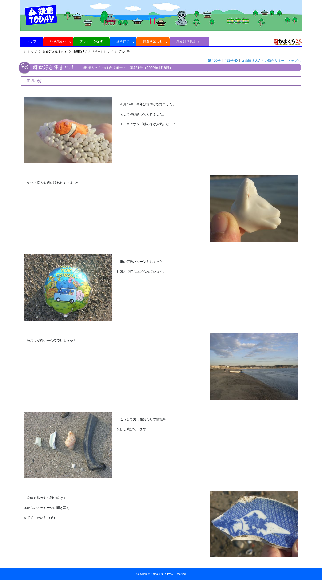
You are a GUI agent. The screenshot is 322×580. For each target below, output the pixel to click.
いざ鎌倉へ (58, 41)
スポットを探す (91, 41)
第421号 (124, 51)
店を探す (123, 41)
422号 (231, 60)
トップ (31, 41)
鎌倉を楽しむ (153, 41)
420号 (214, 60)
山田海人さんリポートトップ (93, 51)
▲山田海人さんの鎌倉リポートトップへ (271, 60)
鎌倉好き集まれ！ (189, 41)
